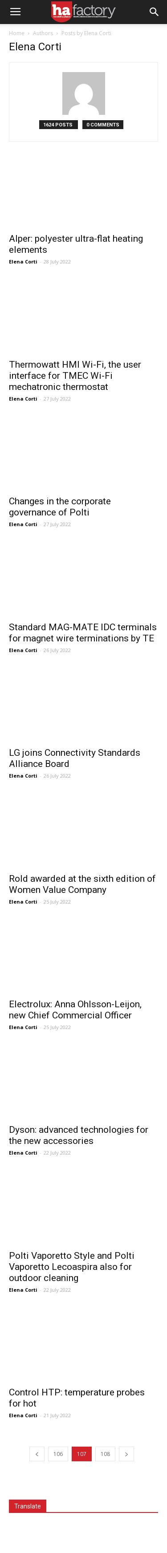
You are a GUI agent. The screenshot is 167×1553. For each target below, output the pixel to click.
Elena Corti (23, 261)
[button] (154, 12)
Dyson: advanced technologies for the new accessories (78, 1135)
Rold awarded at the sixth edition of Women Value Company (82, 884)
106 (58, 1454)
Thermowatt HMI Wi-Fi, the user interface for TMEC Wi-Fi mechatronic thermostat (75, 375)
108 (105, 1454)
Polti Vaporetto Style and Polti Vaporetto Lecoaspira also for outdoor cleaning (71, 1266)
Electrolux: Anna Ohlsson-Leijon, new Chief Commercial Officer (75, 1010)
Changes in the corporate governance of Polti (60, 507)
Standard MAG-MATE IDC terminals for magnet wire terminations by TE (83, 633)
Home (16, 33)
